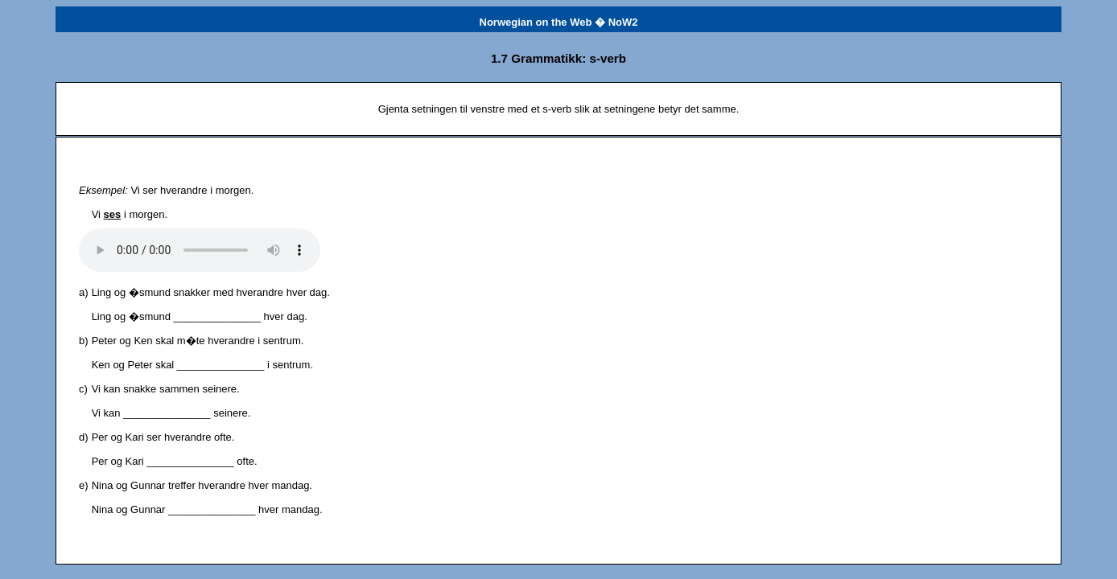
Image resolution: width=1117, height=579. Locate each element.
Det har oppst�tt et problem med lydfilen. (199, 250)
